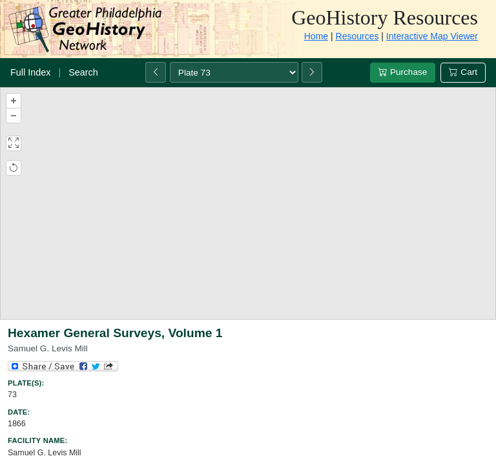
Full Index (30, 72)
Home (316, 36)
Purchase (402, 72)
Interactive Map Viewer (432, 36)
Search (83, 72)
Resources (357, 36)
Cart (463, 72)
